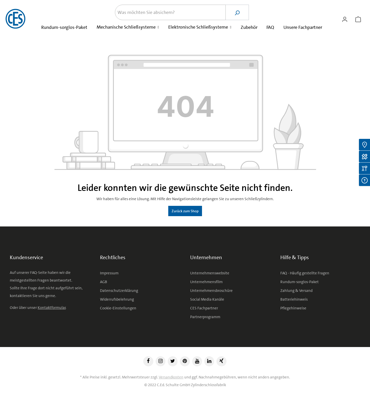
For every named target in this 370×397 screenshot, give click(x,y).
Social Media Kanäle (207, 299)
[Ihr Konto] (344, 19)
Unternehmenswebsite (209, 273)
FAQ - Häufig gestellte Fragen (304, 273)
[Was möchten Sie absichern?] (170, 12)
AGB (103, 281)
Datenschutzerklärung (119, 290)
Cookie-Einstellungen (118, 308)
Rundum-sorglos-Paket (299, 281)
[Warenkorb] (358, 19)
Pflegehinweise (293, 308)
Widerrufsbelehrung (117, 299)
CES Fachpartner (204, 308)
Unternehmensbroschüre (211, 290)
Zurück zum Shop (185, 211)
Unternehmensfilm (206, 281)
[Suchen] (237, 12)
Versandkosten (171, 377)
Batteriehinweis (294, 299)
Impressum (109, 273)
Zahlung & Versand (296, 290)
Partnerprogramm (205, 316)
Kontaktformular (52, 307)
